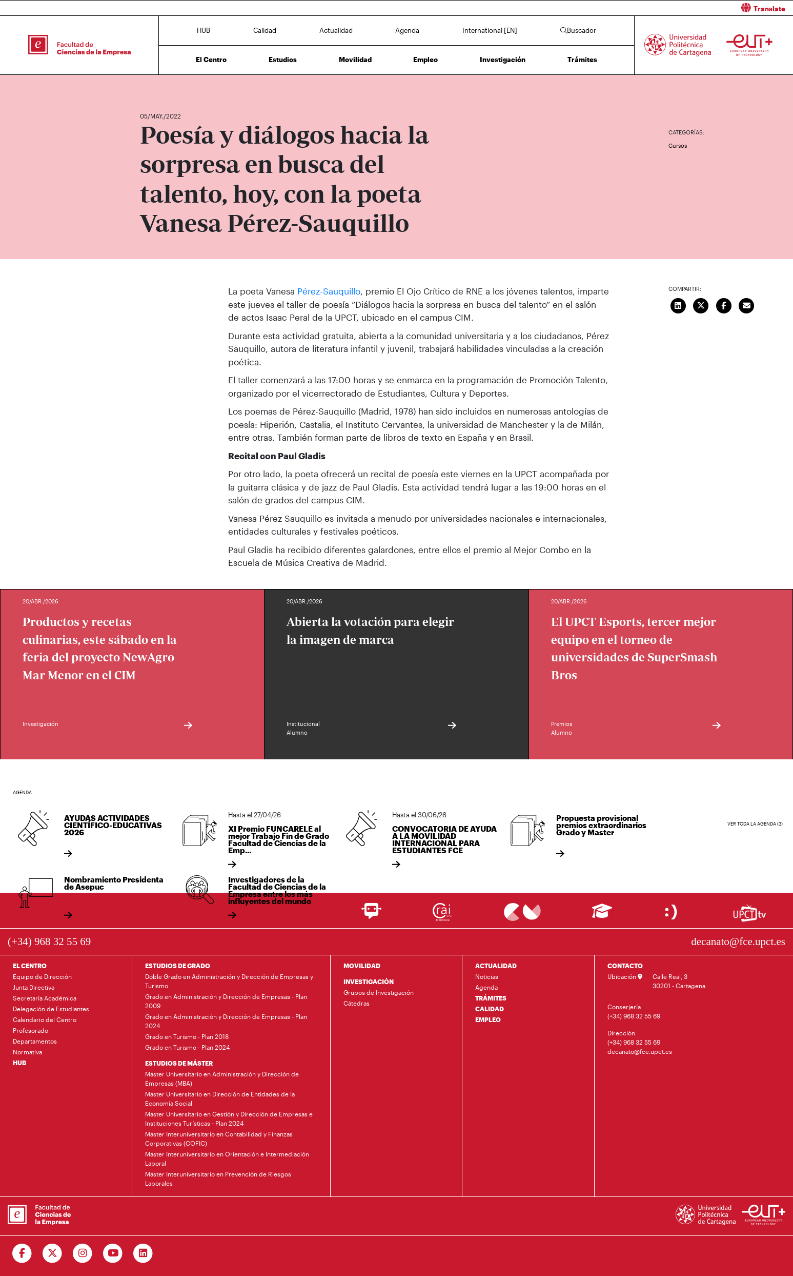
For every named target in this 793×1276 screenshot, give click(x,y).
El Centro (211, 59)
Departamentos (35, 1041)
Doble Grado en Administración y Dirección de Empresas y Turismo (229, 981)
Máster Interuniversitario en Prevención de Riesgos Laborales (218, 1178)
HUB (203, 30)
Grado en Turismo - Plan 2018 (187, 1036)
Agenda (407, 30)
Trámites (582, 59)
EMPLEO (488, 1019)
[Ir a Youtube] (113, 1253)
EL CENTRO (30, 965)
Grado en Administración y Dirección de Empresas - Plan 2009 (226, 1001)
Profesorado (30, 1030)
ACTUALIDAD (496, 965)
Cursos (677, 145)
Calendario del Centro (44, 1019)
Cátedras (356, 1003)
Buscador (578, 30)
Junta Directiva (33, 987)
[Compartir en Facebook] (724, 305)
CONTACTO (625, 965)
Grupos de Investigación (378, 992)
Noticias (486, 976)
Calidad (264, 30)
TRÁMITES (490, 998)
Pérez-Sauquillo (328, 291)
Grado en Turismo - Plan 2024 (187, 1047)
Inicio (148, 86)
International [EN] (489, 30)
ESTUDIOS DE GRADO (177, 965)
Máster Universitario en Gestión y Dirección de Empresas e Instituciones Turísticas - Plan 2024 (229, 1118)
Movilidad (355, 59)
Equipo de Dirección (42, 976)
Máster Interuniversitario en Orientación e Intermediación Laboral (227, 1158)
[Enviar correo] (747, 305)
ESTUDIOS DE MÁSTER (179, 1063)
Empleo (425, 59)
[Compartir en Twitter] (701, 305)
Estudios (283, 59)
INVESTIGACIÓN (368, 981)
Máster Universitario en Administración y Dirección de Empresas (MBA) (222, 1078)
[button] (599, 8)
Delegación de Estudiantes (51, 1008)
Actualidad (336, 30)
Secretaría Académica (44, 998)
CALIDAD (489, 1008)
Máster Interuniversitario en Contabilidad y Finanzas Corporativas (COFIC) (219, 1138)
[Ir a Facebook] (22, 1253)
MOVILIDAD (361, 965)
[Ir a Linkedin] (143, 1253)
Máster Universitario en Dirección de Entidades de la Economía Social (220, 1098)
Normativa (27, 1051)
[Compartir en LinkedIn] (678, 305)
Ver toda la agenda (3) (755, 823)
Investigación (502, 59)
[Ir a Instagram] (82, 1253)
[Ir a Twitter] (52, 1253)
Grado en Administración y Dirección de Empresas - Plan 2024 (226, 1021)
